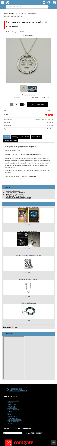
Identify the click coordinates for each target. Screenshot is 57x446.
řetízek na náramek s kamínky (28, 279)
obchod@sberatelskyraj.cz (17, 391)
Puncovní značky (13, 421)
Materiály (10, 423)
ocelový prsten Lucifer (13, 191)
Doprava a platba (13, 401)
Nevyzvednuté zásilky (14, 420)
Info (8, 413)
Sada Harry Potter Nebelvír (15, 194)
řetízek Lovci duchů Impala (28, 231)
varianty (15, 137)
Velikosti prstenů (12, 418)
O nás (9, 414)
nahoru (53, 442)
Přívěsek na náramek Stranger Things (18, 198)
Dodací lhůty (11, 404)
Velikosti (10, 402)
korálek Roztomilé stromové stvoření (28, 255)
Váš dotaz (25, 137)
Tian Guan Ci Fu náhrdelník (15, 196)
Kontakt (10, 411)
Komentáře (36, 137)
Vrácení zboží (12, 416)
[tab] (6, 137)
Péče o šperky (12, 408)
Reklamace (11, 406)
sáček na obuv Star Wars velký (28, 207)
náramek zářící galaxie (28, 303)
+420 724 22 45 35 (14, 389)
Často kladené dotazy (14, 409)
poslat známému (11, 141)
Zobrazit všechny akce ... (11, 327)
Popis (7, 137)
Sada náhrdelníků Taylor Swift (15, 192)
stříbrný (17, 98)
